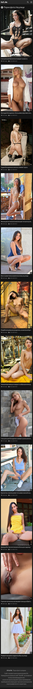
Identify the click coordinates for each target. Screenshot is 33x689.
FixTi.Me (4, 2)
